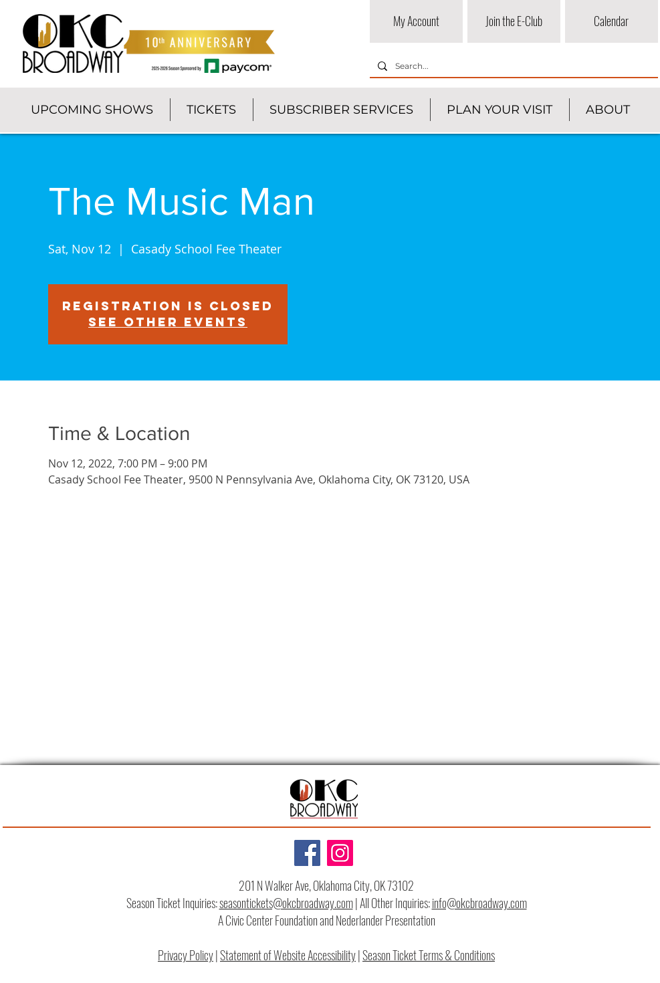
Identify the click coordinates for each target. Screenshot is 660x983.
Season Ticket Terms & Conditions (428, 955)
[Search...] (512, 67)
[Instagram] (340, 853)
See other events (167, 322)
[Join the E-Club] (513, 21)
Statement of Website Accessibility (288, 955)
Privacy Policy (185, 955)
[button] (92, 109)
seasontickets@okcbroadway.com (286, 902)
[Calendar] (611, 21)
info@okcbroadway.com (479, 902)
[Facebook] (307, 853)
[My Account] (416, 21)
